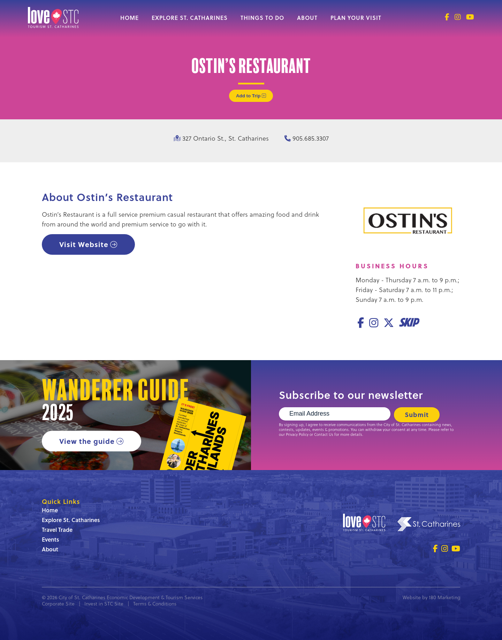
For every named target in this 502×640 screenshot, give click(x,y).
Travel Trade (57, 530)
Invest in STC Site (103, 603)
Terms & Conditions (154, 603)
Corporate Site (58, 603)
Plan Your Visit (355, 18)
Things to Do (262, 18)
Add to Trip (251, 95)
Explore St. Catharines (190, 18)
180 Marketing (444, 597)
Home (129, 18)
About (307, 18)
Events (50, 539)
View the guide (87, 441)
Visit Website (83, 244)
